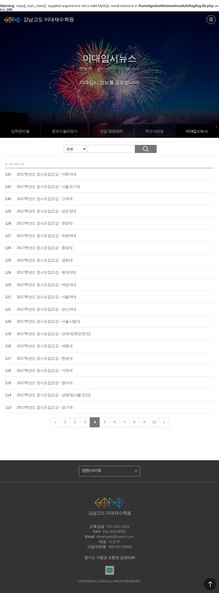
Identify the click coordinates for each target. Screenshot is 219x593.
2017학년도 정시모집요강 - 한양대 (44, 223)
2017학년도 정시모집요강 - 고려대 (44, 198)
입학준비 (20, 131)
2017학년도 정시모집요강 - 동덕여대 (46, 272)
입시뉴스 (197, 131)
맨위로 (210, 584)
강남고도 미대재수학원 (48, 19)
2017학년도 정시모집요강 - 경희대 (44, 260)
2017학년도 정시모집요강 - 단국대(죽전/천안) (53, 334)
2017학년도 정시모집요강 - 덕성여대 (46, 284)
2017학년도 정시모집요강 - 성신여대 (46, 309)
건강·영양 (111, 131)
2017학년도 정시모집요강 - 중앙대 (44, 248)
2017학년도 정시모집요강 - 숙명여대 (46, 235)
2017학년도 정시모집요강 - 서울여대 (46, 297)
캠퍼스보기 (64, 131)
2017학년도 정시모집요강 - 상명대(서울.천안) (53, 395)
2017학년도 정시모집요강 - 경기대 (44, 407)
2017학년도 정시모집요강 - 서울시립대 (48, 321)
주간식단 (154, 131)
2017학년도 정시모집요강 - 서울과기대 (48, 186)
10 (154, 422)
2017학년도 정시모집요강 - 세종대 (44, 346)
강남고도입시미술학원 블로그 (109, 570)
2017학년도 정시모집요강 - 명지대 (44, 383)
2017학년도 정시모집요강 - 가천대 (44, 370)
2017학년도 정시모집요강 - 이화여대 (46, 174)
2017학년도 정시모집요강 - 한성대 (44, 358)
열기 (211, 19)
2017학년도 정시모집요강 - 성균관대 (46, 211)
